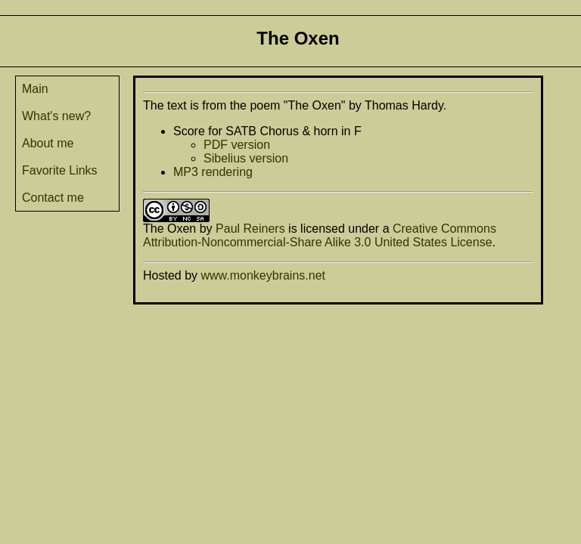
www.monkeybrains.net (262, 275)
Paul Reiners (250, 228)
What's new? (56, 116)
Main (35, 88)
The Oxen (169, 228)
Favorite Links (60, 170)
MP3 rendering (213, 171)
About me (47, 143)
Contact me (53, 197)
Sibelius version (246, 158)
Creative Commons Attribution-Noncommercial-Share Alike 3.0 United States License (319, 235)
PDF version (237, 144)
